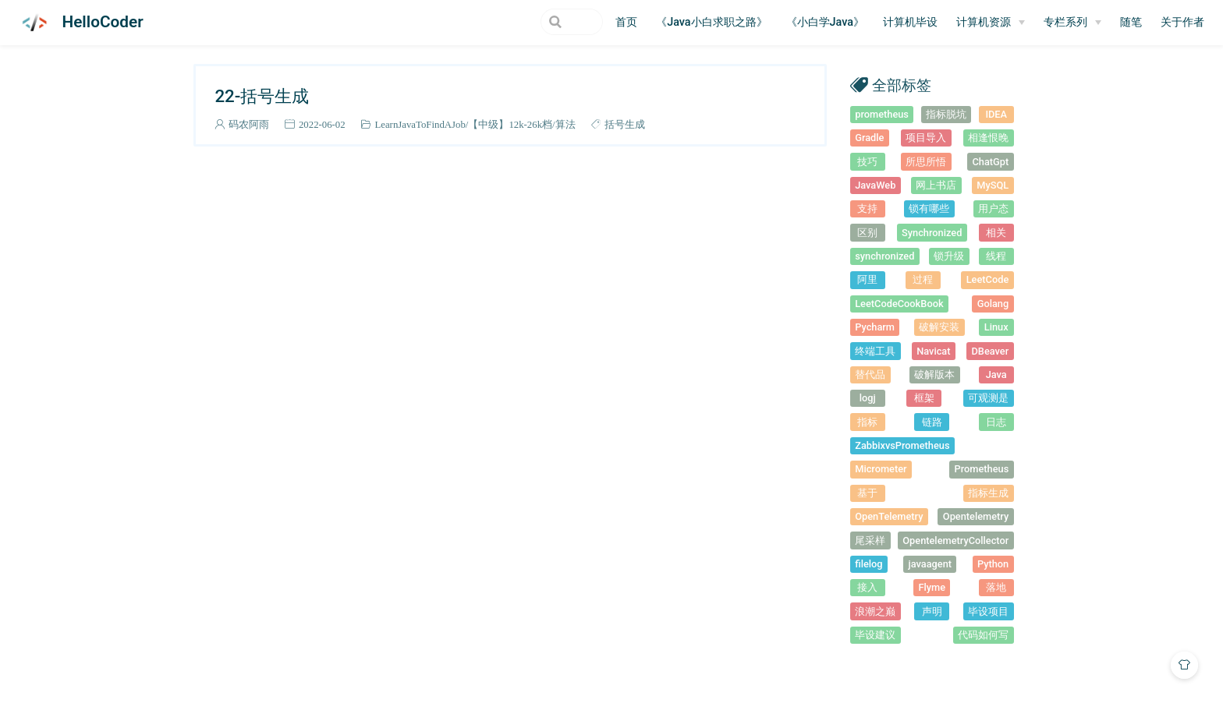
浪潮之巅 (875, 611)
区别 (867, 232)
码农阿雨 (249, 124)
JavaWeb (875, 185)
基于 (867, 493)
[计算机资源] (990, 22)
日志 (996, 422)
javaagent (930, 564)
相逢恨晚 (988, 137)
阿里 (867, 279)
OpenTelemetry (889, 516)
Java (996, 374)
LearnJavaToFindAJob (419, 124)
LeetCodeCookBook (899, 303)
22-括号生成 (261, 96)
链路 (932, 422)
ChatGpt (990, 162)
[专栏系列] (1072, 22)
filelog (868, 564)
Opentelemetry (976, 516)
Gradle (869, 137)
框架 (924, 398)
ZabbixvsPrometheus (902, 445)
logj (868, 398)
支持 (867, 208)
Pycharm (875, 327)
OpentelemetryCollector (955, 540)
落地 (996, 587)
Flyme (931, 587)
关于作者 (1182, 22)
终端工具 (875, 351)
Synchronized (932, 232)
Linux (996, 327)
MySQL (993, 185)
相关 (996, 232)
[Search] (524, 22)
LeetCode (987, 279)
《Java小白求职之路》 (711, 22)
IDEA (996, 114)
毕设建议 (875, 635)
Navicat (933, 351)
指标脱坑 (946, 114)
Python (993, 564)
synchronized (884, 256)
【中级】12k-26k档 (510, 124)
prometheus (882, 114)
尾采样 (870, 540)
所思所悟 (926, 162)
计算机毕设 (910, 22)
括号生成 (624, 124)
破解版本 (934, 374)
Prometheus (982, 469)
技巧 (867, 162)
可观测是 (988, 398)
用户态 (993, 208)
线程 (996, 256)
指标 (867, 422)
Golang (993, 303)
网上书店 (936, 185)
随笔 (1131, 22)
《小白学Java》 (825, 22)
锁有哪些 (929, 208)
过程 (923, 279)
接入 (867, 587)
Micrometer (880, 469)
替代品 (870, 374)
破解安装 (939, 327)
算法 (565, 124)
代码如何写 (983, 635)
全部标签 (901, 84)
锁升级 (949, 256)
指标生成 (988, 493)
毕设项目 (988, 611)
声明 (932, 611)
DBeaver (990, 351)
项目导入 (926, 137)
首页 (626, 22)
